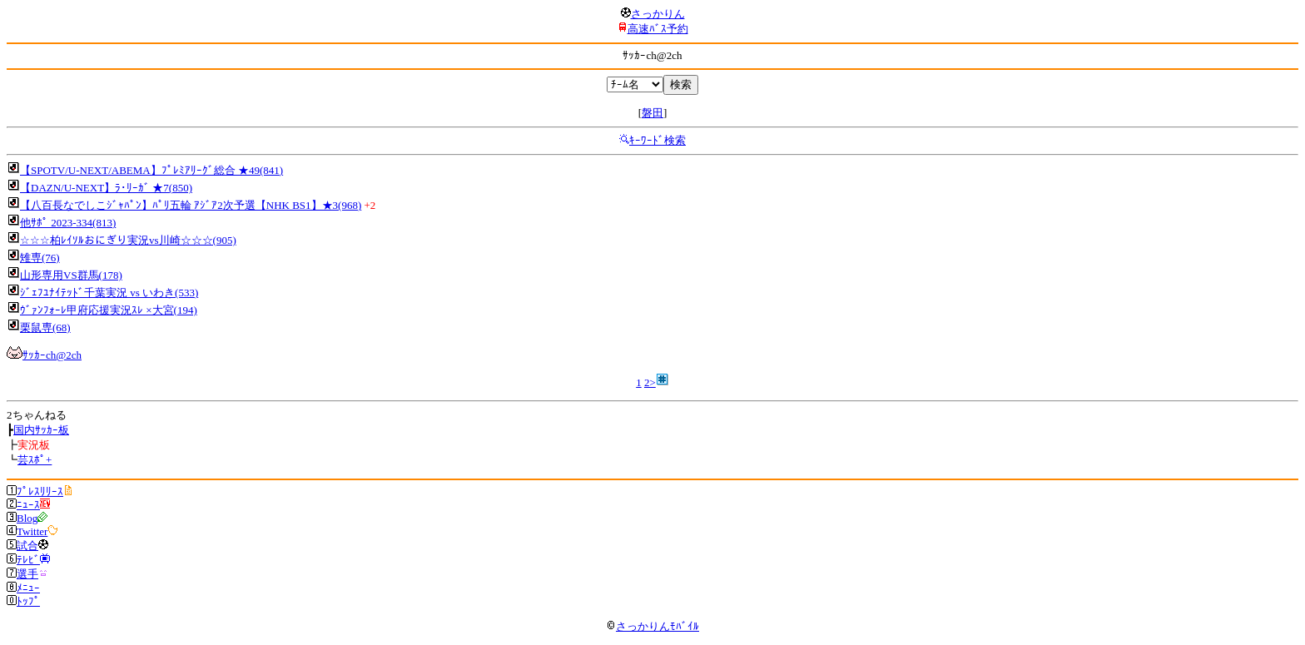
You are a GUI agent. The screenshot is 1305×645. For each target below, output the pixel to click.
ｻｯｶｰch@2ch (52, 355)
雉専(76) (40, 257)
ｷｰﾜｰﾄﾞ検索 (657, 140)
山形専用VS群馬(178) (71, 275)
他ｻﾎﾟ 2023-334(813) (68, 222)
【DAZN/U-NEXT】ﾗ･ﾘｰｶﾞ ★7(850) (106, 187)
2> (650, 382)
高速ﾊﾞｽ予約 (658, 28)
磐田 (652, 113)
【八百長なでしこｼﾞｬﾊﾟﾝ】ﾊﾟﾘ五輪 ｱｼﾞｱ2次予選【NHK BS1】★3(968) (190, 205)
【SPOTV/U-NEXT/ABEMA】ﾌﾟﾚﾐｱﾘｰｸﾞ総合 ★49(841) (151, 170)
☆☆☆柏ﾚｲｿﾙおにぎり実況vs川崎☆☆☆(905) (128, 240)
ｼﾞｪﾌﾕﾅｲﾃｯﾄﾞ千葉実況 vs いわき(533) (109, 292)
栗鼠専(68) (45, 327)
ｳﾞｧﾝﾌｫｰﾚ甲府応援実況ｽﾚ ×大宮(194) (108, 310)
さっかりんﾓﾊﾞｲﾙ (652, 626)
